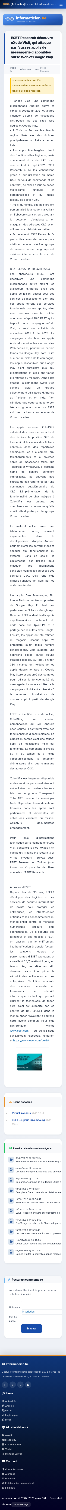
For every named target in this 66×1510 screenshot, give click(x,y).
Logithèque (10, 1415)
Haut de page (21, 1504)
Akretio (7, 1435)
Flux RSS (8, 1487)
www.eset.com (19, 1030)
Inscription (28, 1311)
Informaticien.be (9, 1498)
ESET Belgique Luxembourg (28, 1119)
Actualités (9, 1401)
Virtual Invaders (21, 1112)
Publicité (8, 1478)
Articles (8, 1405)
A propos (8, 1473)
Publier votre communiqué (18, 1483)
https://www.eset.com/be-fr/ (31, 1040)
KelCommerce (11, 1444)
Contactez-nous (12, 1469)
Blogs (6, 1419)
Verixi (6, 1449)
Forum (7, 1410)
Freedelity (9, 1439)
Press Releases (44, 69)
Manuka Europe (12, 1453)
